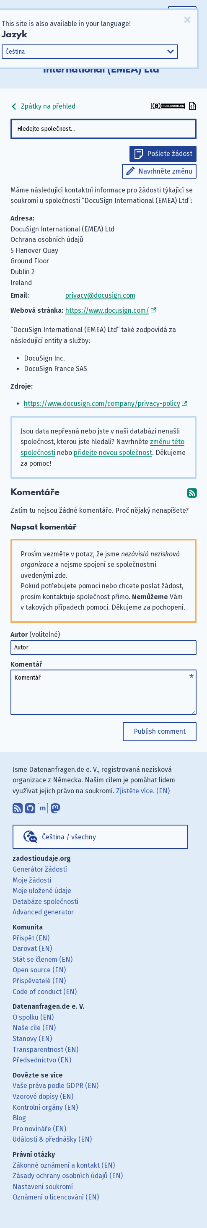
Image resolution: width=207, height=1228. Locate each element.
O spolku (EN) (33, 1017)
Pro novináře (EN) (39, 1129)
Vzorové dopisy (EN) (43, 1097)
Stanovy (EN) (32, 1039)
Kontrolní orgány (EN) (45, 1107)
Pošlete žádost (169, 154)
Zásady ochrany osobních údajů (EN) (68, 1176)
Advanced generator (43, 912)
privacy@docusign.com (100, 295)
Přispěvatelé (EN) (39, 981)
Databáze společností (45, 902)
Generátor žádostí (40, 869)
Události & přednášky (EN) (52, 1139)
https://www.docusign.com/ (107, 310)
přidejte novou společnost (113, 453)
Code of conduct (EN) (45, 992)
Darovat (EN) (32, 949)
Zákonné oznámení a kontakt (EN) (64, 1165)
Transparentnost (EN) (45, 1050)
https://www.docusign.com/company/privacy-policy (102, 404)
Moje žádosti (32, 880)
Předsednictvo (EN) (42, 1060)
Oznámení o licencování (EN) (56, 1197)
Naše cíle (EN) (34, 1028)
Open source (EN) (39, 970)
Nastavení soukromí (43, 1187)
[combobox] (103, 129)
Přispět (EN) (31, 938)
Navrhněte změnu (165, 171)
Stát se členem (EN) (42, 959)
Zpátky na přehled (42, 106)
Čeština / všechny (69, 837)
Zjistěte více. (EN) (143, 791)
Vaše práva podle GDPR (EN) (55, 1086)
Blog (19, 1118)
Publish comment (160, 731)
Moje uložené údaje (42, 891)
